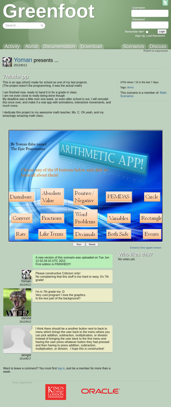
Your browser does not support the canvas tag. (85, 185)
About (15, 382)
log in (61, 368)
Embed (134, 247)
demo (130, 87)
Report (147, 50)
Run (79, 244)
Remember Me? (134, 31)
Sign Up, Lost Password (150, 35)
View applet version (150, 247)
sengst (26, 355)
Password (139, 19)
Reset (92, 244)
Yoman (23, 59)
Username (139, 7)
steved (26, 318)
